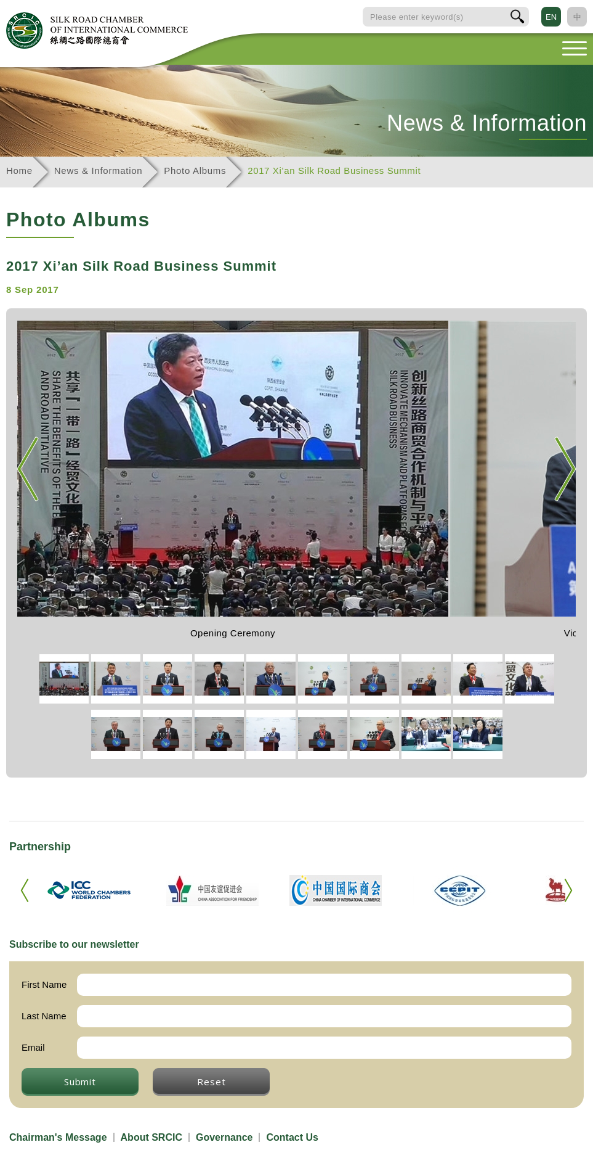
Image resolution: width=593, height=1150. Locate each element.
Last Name (44, 1016)
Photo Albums (195, 170)
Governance (224, 1137)
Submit (80, 1081)
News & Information (98, 170)
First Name (44, 984)
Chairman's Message (58, 1137)
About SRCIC (151, 1137)
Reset (211, 1081)
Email (33, 1047)
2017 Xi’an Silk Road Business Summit (334, 170)
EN (551, 17)
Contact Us (292, 1137)
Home (19, 170)
